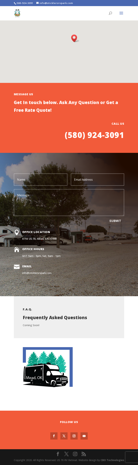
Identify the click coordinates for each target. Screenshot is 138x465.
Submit (115, 221)
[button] (75, 38)
